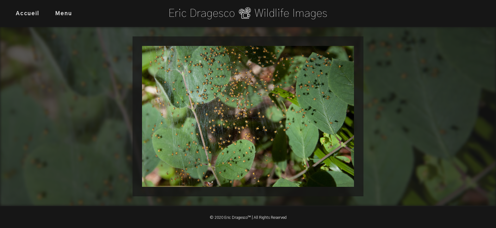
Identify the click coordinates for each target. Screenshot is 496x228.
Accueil (27, 13)
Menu (63, 13)
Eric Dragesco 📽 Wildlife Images (247, 13)
